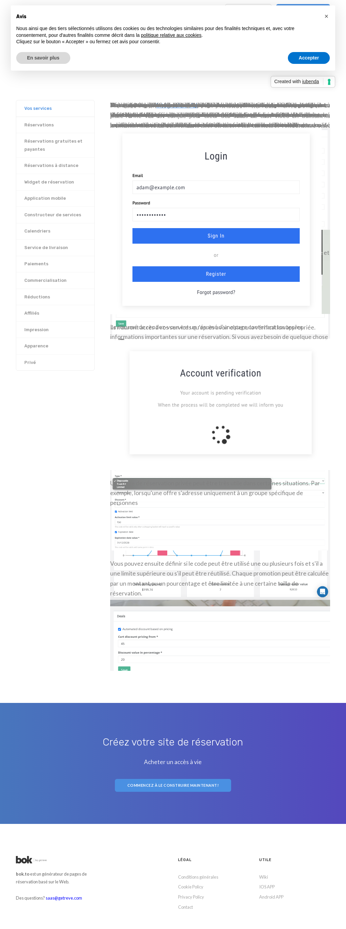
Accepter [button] (309, 57)
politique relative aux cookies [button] (171, 35)
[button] (326, 16)
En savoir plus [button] (43, 57)
